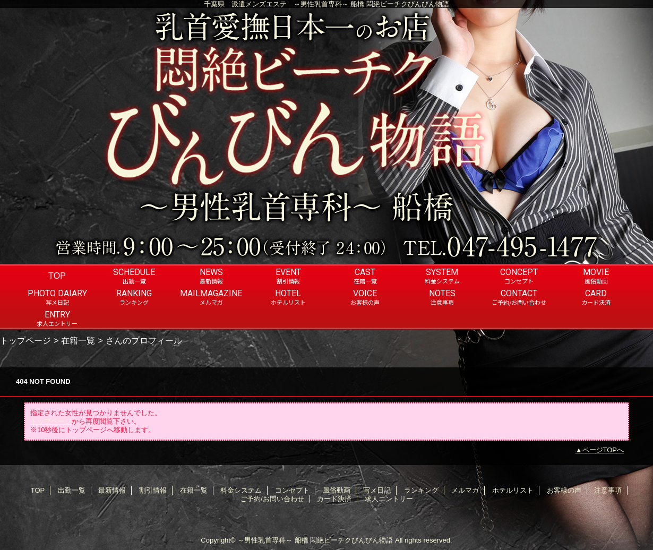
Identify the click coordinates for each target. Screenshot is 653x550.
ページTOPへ (603, 450)
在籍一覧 (78, 340)
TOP (57, 275)
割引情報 (153, 490)
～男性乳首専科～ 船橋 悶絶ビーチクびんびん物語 (315, 540)
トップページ (25, 340)
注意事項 (608, 490)
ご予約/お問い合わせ (272, 499)
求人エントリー (389, 499)
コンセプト (292, 490)
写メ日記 (377, 490)
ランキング (421, 490)
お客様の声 (564, 490)
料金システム (241, 490)
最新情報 (112, 490)
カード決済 (334, 499)
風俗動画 (336, 490)
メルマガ (465, 490)
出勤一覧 (71, 490)
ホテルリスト (513, 490)
